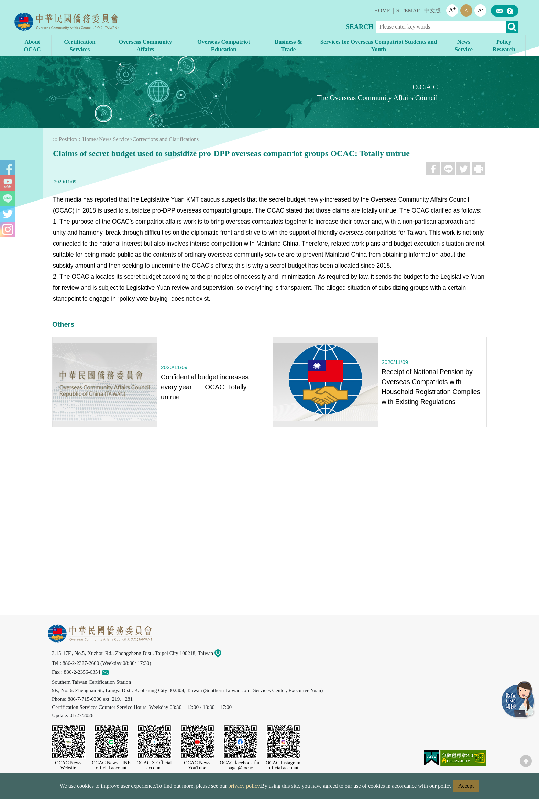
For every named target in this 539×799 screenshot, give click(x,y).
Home (89, 139)
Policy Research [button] (504, 46)
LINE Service (518, 700)
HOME (382, 10)
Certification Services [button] (79, 46)
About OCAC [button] (32, 46)
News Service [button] (464, 46)
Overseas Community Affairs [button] (145, 46)
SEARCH (359, 26)
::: (368, 10)
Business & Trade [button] (288, 46)
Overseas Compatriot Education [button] (223, 46)
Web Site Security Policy (225, 788)
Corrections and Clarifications (165, 139)
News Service (114, 139)
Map (222, 653)
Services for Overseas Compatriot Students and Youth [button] (378, 46)
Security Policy (169, 788)
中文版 (432, 10)
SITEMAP (408, 10)
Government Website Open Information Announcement (326, 788)
